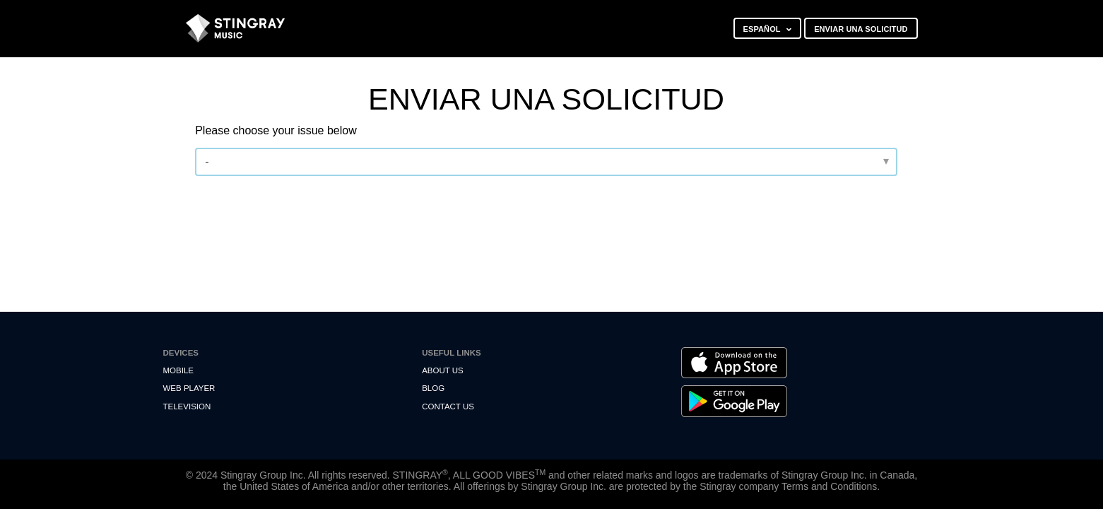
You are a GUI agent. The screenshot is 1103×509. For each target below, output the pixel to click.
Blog (433, 388)
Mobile (178, 370)
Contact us (448, 406)
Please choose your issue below (276, 130)
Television (187, 406)
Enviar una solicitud (860, 29)
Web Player (189, 388)
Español (763, 29)
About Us (443, 370)
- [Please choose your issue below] (206, 162)
